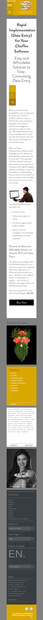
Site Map (11, 517)
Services (11, 504)
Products (11, 502)
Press (10, 506)
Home (10, 500)
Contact (10, 513)
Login (22, 539)
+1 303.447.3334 (15, 587)
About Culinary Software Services (18, 519)
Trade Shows (12, 508)
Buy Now (22, 302)
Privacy (10, 515)
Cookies (10, 510)
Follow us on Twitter (22, 528)
